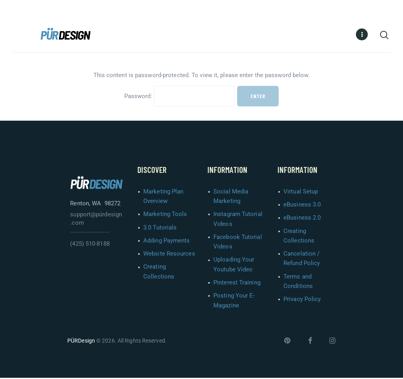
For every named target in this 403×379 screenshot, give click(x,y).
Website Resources (169, 254)
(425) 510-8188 (89, 244)
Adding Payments (166, 241)
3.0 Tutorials (160, 228)
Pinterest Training (236, 283)
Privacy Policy (302, 300)
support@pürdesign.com (96, 219)
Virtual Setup (300, 192)
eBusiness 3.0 (302, 205)
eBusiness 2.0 (302, 218)
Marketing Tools (165, 215)
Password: (179, 97)
